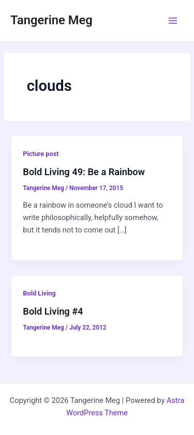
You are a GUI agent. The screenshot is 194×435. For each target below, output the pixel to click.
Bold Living (39, 293)
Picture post (40, 154)
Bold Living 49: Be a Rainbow (84, 171)
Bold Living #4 (53, 311)
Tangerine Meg (51, 20)
